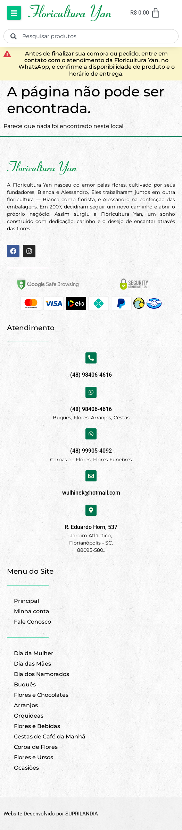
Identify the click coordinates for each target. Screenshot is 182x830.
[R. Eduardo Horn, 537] (91, 510)
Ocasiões (26, 767)
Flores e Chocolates (41, 695)
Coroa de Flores (36, 747)
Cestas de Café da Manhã (49, 736)
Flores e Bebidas (37, 726)
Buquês (25, 684)
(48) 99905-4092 (91, 450)
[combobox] (91, 36)
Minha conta (31, 611)
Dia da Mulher (33, 653)
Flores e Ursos (33, 757)
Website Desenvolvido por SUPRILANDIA (50, 814)
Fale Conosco (32, 621)
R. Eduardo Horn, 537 (91, 527)
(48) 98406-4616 (91, 374)
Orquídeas (28, 715)
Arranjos (26, 705)
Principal (26, 601)
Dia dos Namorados (41, 674)
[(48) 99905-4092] (91, 433)
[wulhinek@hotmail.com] (91, 475)
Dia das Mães (32, 663)
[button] (14, 13)
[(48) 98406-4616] (91, 357)
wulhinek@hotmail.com (91, 492)
